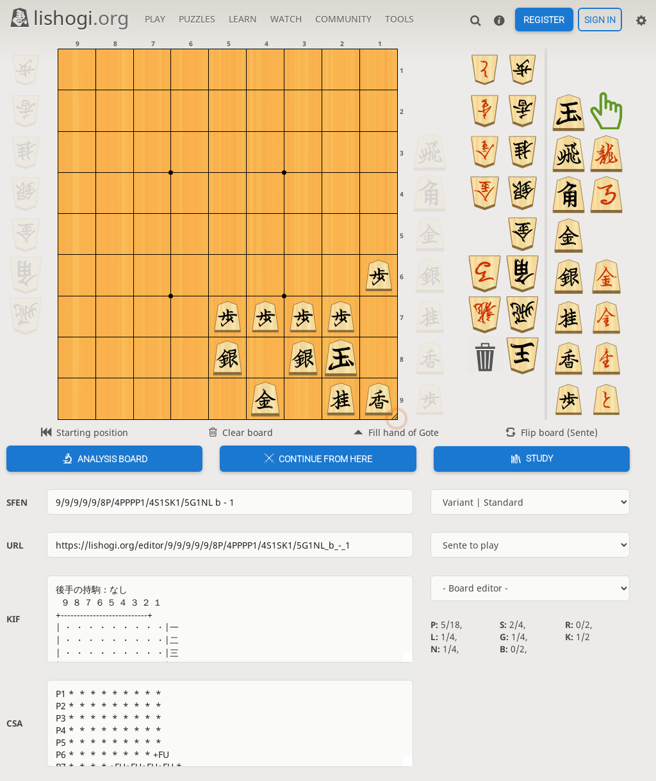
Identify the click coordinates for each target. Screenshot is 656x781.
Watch (286, 19)
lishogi (69, 17)
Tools (399, 19)
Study (539, 458)
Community (343, 19)
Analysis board (112, 459)
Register (543, 20)
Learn (243, 19)
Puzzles (197, 19)
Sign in (600, 20)
